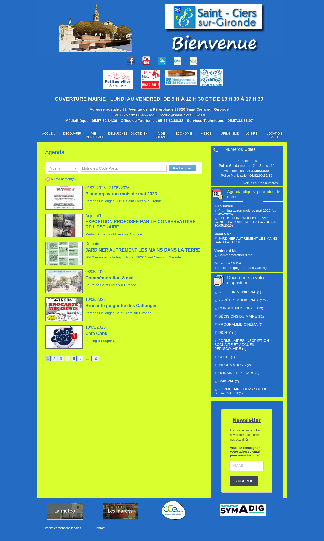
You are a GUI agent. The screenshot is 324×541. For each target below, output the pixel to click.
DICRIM (224, 330)
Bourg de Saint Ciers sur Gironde (109, 285)
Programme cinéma (236, 322)
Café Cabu (96, 333)
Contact (98, 528)
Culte (223, 353)
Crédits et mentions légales (62, 528)
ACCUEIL (48, 133)
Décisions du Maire (236, 314)
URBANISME (230, 133)
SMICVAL (225, 377)
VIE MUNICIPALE (95, 135)
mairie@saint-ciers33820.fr (182, 115)
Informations (231, 361)
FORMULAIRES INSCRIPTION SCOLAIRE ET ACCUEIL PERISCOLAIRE (245, 340)
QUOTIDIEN (139, 133)
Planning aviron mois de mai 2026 (121, 193)
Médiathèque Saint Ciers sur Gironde (112, 234)
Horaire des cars (234, 369)
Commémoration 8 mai (109, 277)
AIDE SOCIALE (161, 135)
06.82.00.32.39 (261, 175)
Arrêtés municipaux (236, 299)
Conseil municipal (234, 306)
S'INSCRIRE (244, 476)
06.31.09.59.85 (258, 171)
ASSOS (206, 133)
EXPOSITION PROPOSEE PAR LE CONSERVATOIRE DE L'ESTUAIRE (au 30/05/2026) (243, 220)
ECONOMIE (184, 133)
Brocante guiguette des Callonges (122, 305)
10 (95, 359)
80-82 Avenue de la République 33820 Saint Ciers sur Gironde (130, 262)
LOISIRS (251, 133)
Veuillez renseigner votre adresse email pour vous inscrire (245, 446)
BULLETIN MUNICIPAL (235, 291)
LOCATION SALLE (274, 135)
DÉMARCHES (117, 133)
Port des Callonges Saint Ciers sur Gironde (116, 313)
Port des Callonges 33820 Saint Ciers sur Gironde (121, 201)
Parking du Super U (99, 341)
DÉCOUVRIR (72, 133)
